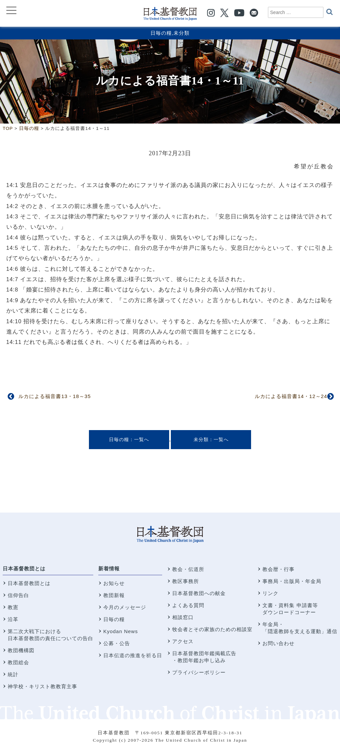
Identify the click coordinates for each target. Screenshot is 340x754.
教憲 (13, 607)
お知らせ (114, 583)
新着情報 (109, 568)
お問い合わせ (278, 643)
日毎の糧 (161, 33)
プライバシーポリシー (199, 672)
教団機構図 (21, 650)
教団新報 (114, 595)
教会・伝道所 (188, 569)
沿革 (13, 619)
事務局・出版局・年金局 (291, 581)
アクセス (183, 641)
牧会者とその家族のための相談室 (212, 629)
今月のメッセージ (124, 607)
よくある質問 (188, 605)
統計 (13, 674)
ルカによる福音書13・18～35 (54, 396)
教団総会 (18, 662)
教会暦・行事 (278, 569)
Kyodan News (120, 631)
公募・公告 (116, 643)
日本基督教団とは (24, 568)
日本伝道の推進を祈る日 (132, 655)
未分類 (182, 33)
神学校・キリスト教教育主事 (42, 686)
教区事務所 (185, 581)
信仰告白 (18, 595)
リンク (270, 593)
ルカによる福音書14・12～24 (291, 396)
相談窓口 (183, 617)
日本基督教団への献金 (199, 593)
